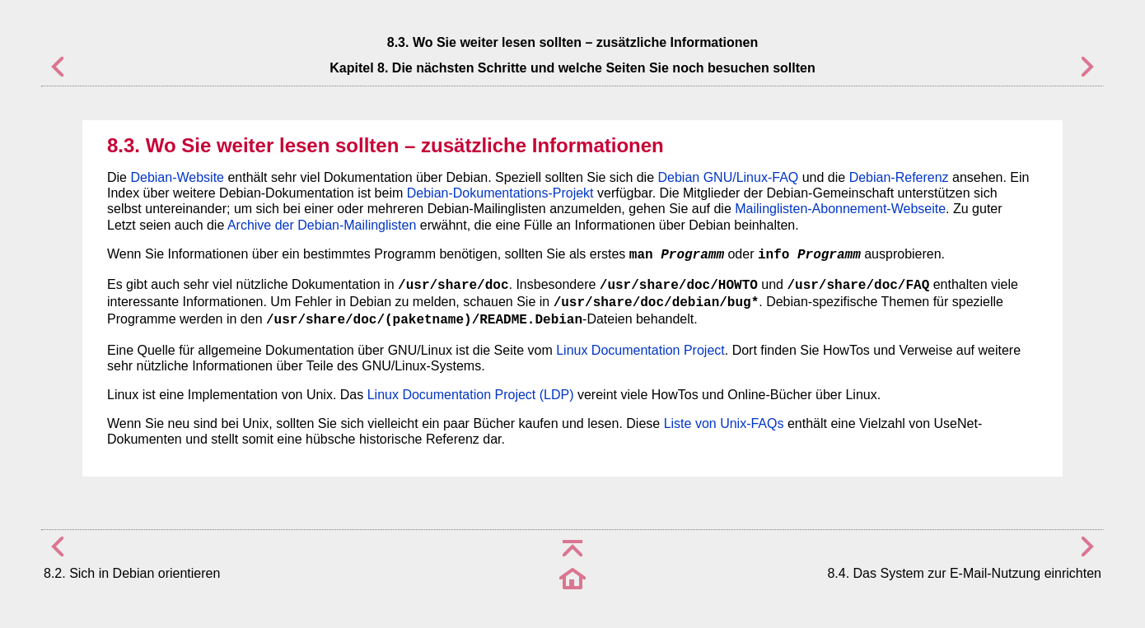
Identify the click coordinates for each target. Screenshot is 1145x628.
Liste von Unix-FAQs (724, 423)
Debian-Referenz (899, 177)
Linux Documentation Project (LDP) (470, 395)
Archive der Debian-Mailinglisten (321, 225)
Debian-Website (177, 177)
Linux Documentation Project (640, 350)
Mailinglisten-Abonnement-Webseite (840, 209)
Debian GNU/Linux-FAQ (728, 177)
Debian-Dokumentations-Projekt (500, 193)
